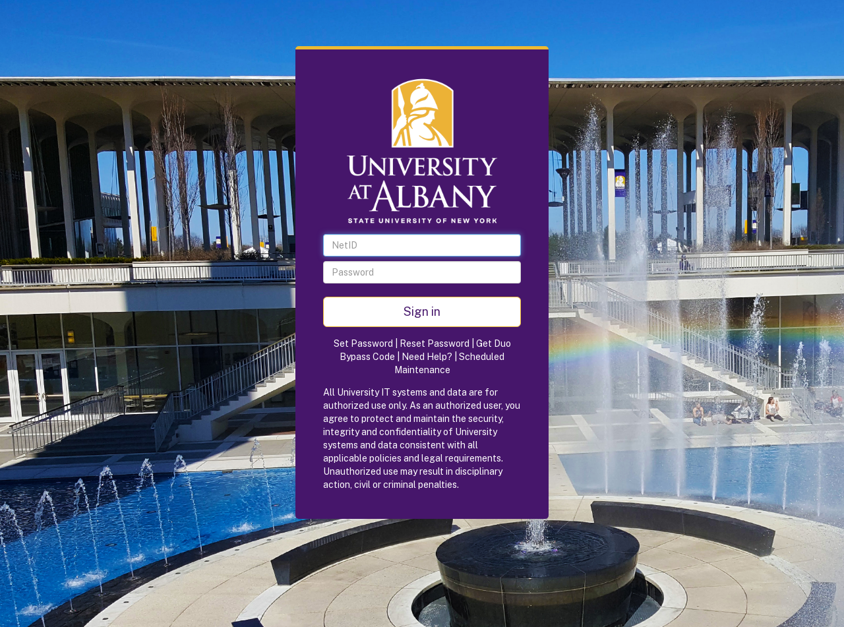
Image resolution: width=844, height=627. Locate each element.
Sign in (422, 311)
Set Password (363, 343)
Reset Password (434, 343)
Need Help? (427, 356)
